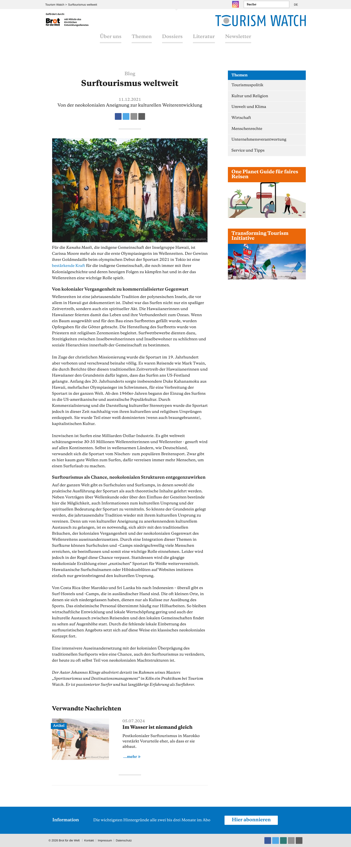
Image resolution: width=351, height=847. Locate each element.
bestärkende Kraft (69, 266)
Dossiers (172, 41)
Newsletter (238, 41)
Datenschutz (124, 840)
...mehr (130, 757)
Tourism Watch (54, 4)
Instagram (235, 4)
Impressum (105, 840)
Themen (142, 41)
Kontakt (89, 840)
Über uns (110, 41)
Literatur (204, 41)
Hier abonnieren (251, 819)
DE (296, 4)
